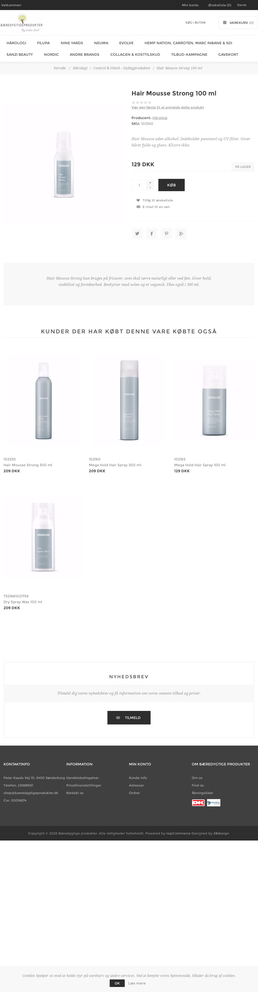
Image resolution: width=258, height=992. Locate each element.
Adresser (136, 781)
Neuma (97, 42)
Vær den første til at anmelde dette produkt (168, 103)
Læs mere (137, 983)
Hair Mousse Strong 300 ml (28, 461)
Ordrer (134, 789)
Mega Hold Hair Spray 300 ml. (115, 461)
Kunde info (138, 774)
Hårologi (15, 42)
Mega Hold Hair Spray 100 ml (200, 461)
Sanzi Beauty (18, 51)
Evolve (121, 42)
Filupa (41, 42)
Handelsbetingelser (82, 774)
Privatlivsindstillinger (83, 781)
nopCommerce (178, 829)
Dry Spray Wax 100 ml (23, 598)
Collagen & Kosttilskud (131, 51)
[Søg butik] (195, 22)
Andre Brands (81, 51)
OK (117, 983)
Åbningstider (202, 789)
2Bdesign (221, 829)
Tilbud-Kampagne (184, 51)
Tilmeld (133, 714)
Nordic (48, 51)
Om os (197, 774)
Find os (198, 781)
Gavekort (222, 51)
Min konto (190, 5)
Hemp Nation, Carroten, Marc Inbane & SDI (182, 42)
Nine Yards (68, 42)
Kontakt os (75, 789)
